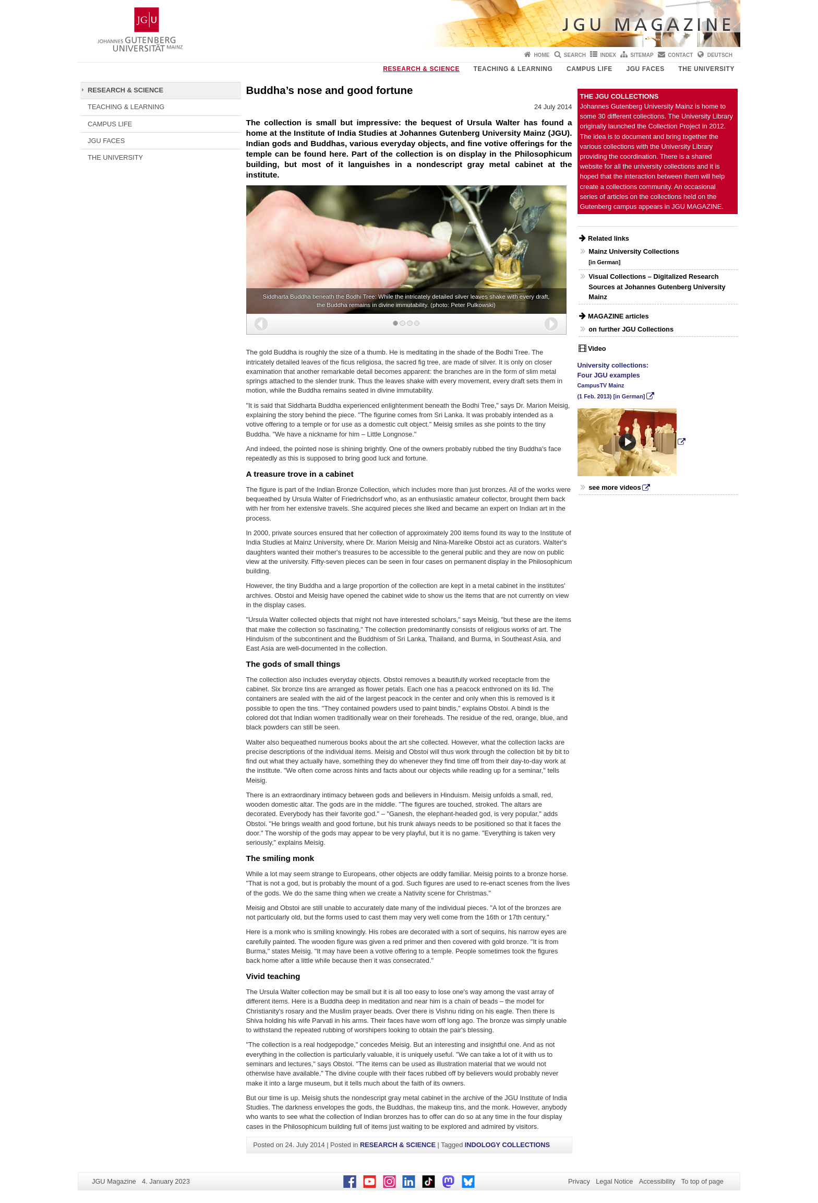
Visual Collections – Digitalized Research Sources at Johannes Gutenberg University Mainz (656, 286)
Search (575, 55)
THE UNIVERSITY (706, 69)
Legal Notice (614, 1181)
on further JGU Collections (630, 329)
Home (541, 55)
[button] (261, 324)
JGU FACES (645, 69)
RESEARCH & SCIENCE (421, 69)
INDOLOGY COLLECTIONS (507, 1145)
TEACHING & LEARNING (512, 69)
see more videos (614, 487)
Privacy (579, 1181)
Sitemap (641, 55)
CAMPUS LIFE (589, 69)
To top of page (702, 1181)
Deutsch (719, 55)
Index (608, 55)
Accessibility (657, 1181)
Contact (680, 55)
